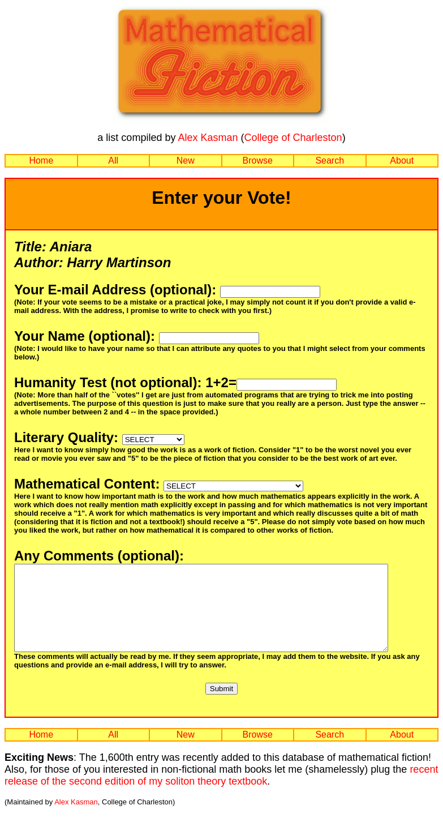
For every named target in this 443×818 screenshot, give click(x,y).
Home (41, 160)
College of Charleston (293, 137)
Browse (258, 160)
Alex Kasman (208, 137)
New (186, 160)
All (113, 160)
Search (329, 160)
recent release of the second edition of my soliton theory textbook (221, 792)
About (402, 160)
